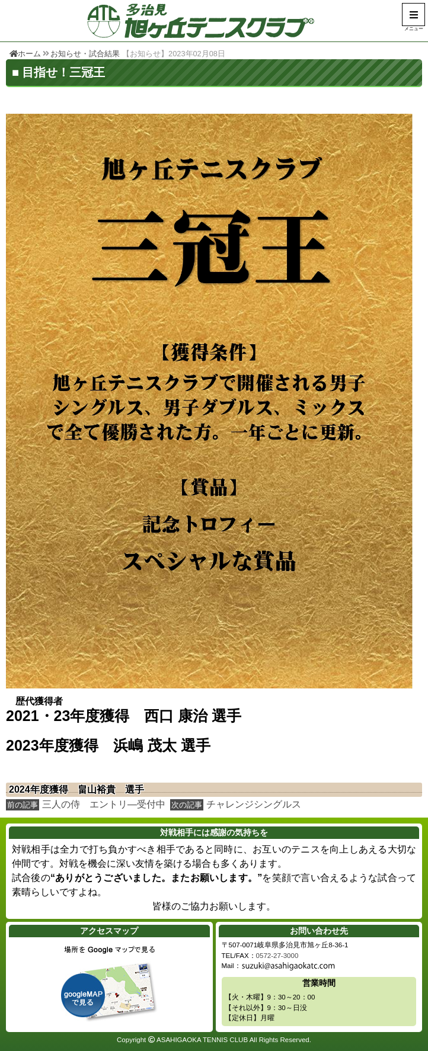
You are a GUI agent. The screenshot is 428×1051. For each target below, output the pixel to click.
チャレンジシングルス (253, 804)
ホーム (25, 53)
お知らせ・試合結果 (85, 53)
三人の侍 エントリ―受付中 (103, 804)
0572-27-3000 (277, 955)
